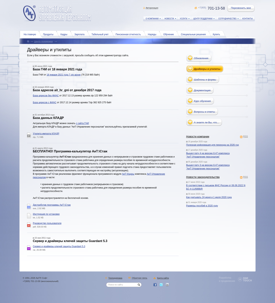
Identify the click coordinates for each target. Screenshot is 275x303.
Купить (217, 34)
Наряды (153, 34)
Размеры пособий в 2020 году (202, 205)
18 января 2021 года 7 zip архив (64, 74)
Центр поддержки (43, 41)
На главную (31, 34)
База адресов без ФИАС (46, 95)
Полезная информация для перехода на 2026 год (212, 145)
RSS (245, 137)
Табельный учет (100, 34)
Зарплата (80, 34)
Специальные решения (194, 34)
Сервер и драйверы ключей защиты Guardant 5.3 (59, 246)
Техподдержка (115, 278)
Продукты (49, 34)
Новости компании (197, 136)
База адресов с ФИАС (44, 102)
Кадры (65, 34)
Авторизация (152, 8)
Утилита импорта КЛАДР (46, 133)
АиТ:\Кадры (128, 174)
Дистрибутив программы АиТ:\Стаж (52, 205)
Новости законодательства (203, 177)
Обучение (169, 34)
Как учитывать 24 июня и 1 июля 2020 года (209, 197)
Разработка (225, 277)
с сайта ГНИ (82, 123)
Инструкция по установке (46, 214)
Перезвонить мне (241, 8)
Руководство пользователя (47, 223)
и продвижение (227, 281)
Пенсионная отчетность (129, 34)
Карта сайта (163, 278)
